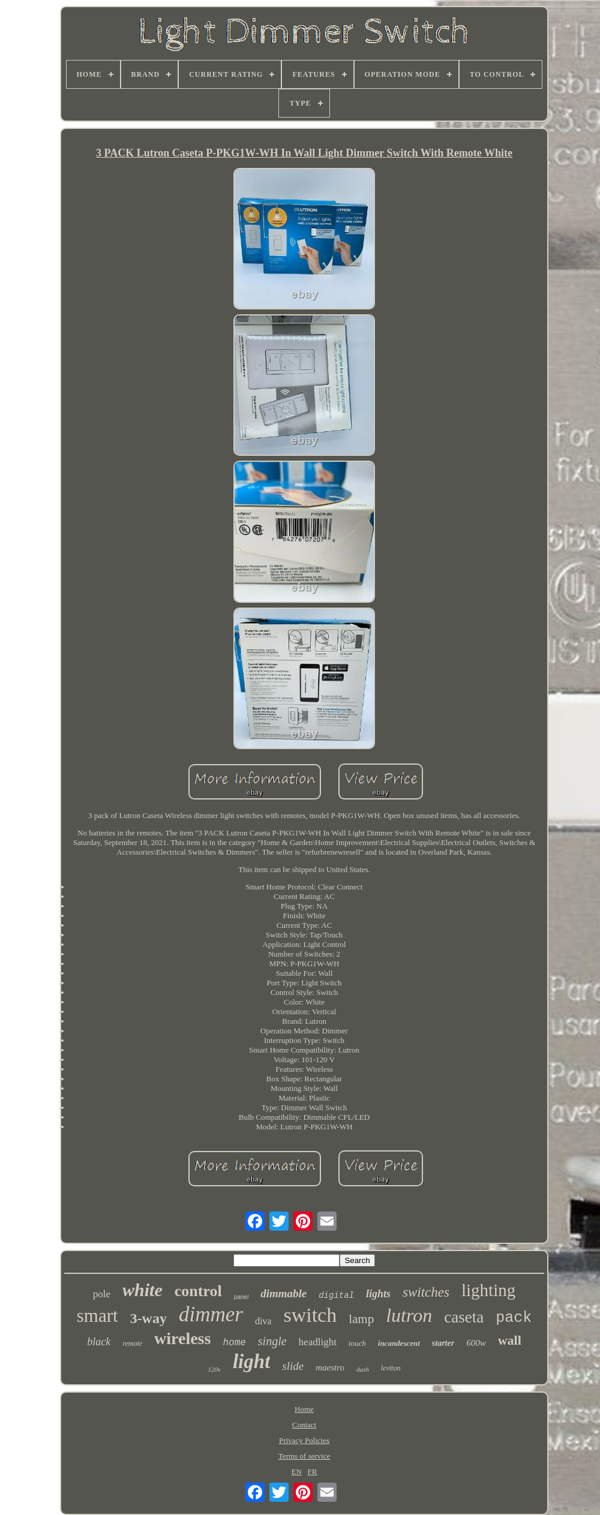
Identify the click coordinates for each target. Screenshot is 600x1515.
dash (362, 1369)
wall (509, 1340)
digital (336, 1295)
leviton (391, 1368)
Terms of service (304, 1455)
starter (443, 1343)
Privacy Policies (304, 1440)
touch (357, 1343)
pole (101, 1294)
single (272, 1341)
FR (312, 1471)
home (234, 1342)
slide (293, 1366)
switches (426, 1292)
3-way (148, 1318)
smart (97, 1315)
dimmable (283, 1293)
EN (297, 1471)
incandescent (399, 1343)
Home (304, 1409)
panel (241, 1297)
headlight (318, 1342)
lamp (361, 1319)
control (198, 1291)
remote (132, 1343)
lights (378, 1294)
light (251, 1361)
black (98, 1342)
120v (214, 1369)
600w (476, 1343)
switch (310, 1315)
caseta (464, 1317)
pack (514, 1318)
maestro (330, 1367)
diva (263, 1321)
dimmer (211, 1314)
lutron (409, 1315)
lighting (488, 1290)
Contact (304, 1424)
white (142, 1290)
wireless (182, 1338)
